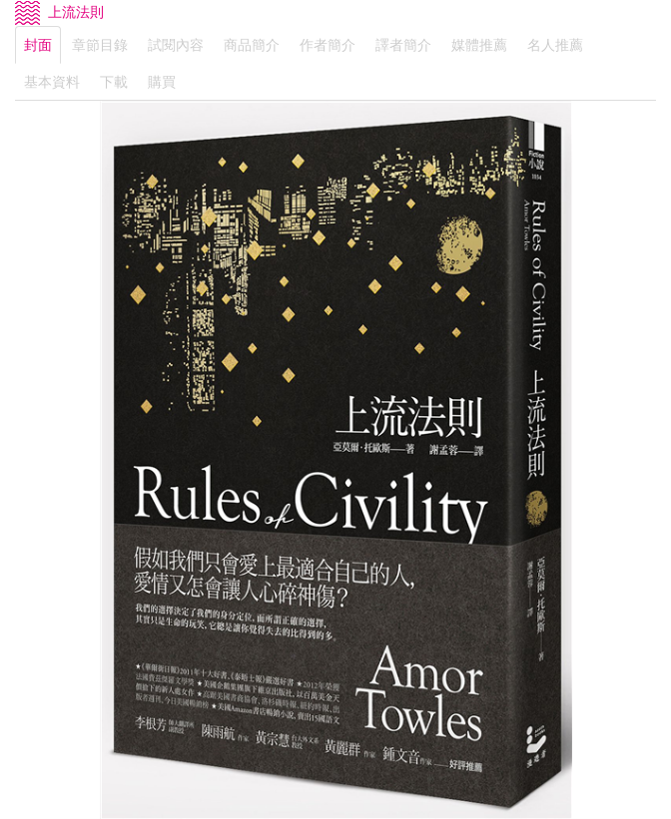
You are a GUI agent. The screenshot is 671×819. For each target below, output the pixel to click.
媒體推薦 (479, 45)
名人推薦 (555, 45)
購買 (162, 82)
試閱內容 (176, 45)
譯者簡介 (403, 45)
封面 (38, 45)
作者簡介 (327, 45)
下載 (114, 82)
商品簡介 (252, 45)
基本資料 (52, 82)
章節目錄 (100, 45)
